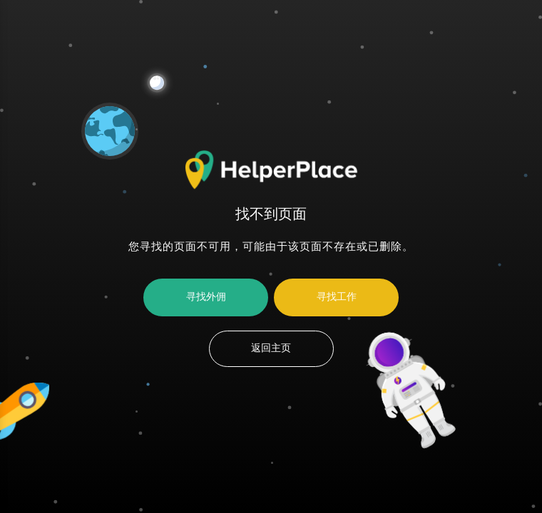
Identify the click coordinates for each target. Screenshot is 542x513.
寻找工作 (337, 297)
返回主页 (271, 348)
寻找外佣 (206, 297)
